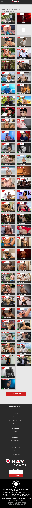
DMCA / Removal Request (15, 420)
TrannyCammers (15, 454)
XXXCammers (15, 440)
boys (15, 431)
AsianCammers (15, 444)
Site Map (15, 417)
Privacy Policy (15, 410)
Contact (15, 424)
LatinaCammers (15, 451)
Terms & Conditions (15, 413)
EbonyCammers (15, 447)
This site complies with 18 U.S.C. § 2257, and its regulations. (16, 490)
